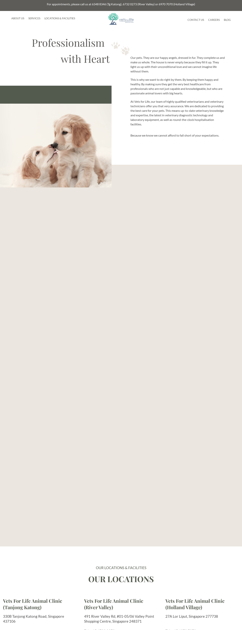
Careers (214, 19)
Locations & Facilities (59, 18)
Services (34, 18)
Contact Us (196, 19)
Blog (227, 19)
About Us (17, 18)
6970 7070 (166, 4)
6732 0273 (130, 4)
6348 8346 (99, 4)
